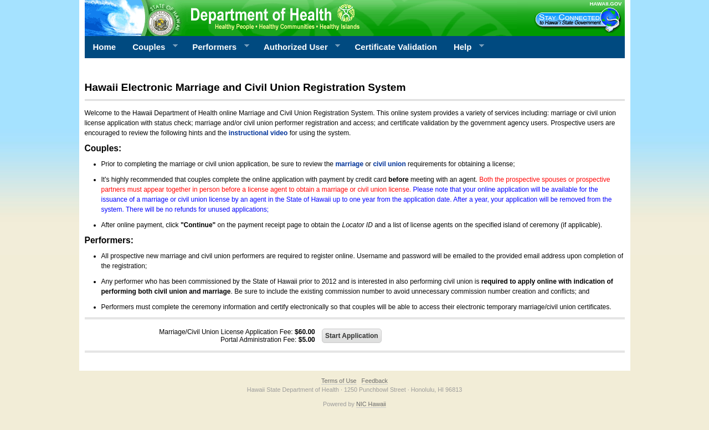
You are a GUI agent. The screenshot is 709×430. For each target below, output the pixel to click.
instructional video (258, 133)
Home (104, 47)
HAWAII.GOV (605, 4)
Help (464, 47)
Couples (151, 47)
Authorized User (297, 47)
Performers (216, 47)
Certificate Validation (396, 47)
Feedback (375, 380)
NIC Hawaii (371, 404)
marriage (349, 164)
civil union (389, 164)
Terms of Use (339, 380)
